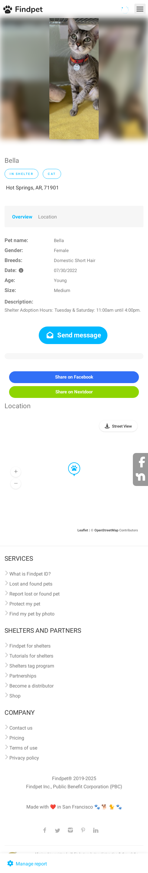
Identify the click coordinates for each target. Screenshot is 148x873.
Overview (22, 217)
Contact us (20, 728)
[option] (74, 78)
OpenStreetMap (106, 530)
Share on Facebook (74, 377)
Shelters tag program (31, 666)
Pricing (16, 738)
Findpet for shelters (30, 646)
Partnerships (22, 676)
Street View (122, 426)
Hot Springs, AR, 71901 (32, 188)
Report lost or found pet (34, 594)
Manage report (26, 864)
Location (47, 217)
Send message (73, 335)
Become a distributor (31, 686)
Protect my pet (24, 604)
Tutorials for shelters (31, 656)
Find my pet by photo (31, 614)
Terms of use (23, 748)
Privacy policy (24, 758)
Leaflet (82, 530)
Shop (15, 696)
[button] (70, 462)
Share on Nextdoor (74, 392)
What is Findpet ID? (30, 574)
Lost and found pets (30, 584)
